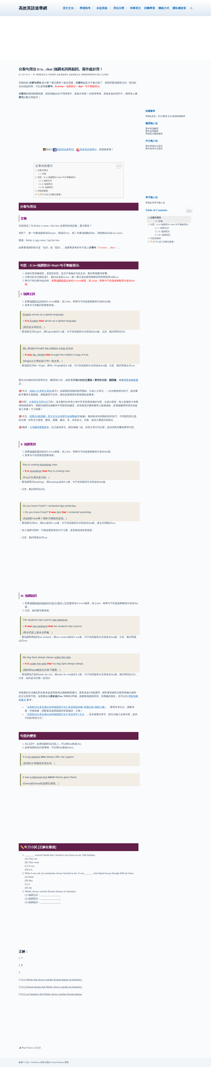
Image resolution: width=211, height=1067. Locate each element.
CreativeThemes (57, 1062)
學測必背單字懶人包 (155, 203)
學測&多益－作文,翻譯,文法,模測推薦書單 (165, 116)
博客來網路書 (131, 380)
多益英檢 (103, 8)
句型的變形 (42, 191)
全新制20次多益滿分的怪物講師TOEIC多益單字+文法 (55, 714)
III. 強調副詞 (47, 187)
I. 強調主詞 (47, 181)
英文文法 (70, 8)
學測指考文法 (41, 75)
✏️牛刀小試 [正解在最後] (49, 194)
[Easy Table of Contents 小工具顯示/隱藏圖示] (189, 210)
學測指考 (87, 8)
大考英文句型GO (38, 402)
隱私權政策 (179, 8)
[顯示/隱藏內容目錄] (118, 166)
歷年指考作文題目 (154, 148)
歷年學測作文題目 (154, 146)
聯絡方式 (163, 8)
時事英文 (135, 8)
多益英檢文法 (74, 75)
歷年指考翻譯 (151, 131)
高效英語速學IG (88, 149)
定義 (44, 174)
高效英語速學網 (33, 8)
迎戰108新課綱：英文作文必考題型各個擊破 (53, 416)
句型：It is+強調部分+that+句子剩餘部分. (56, 177)
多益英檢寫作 (62, 75)
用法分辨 (120, 8)
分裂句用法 (42, 170)
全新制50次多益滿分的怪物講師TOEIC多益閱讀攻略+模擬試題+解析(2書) (66, 707)
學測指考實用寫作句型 (90, 75)
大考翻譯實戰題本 (39, 427)
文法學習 (104, 75)
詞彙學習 (149, 8)
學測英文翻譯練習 (154, 134)
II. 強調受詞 (47, 184)
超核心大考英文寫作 (40, 391)
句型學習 (52, 75)
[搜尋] (191, 8)
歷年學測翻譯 (151, 128)
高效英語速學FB (65, 149)
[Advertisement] (105, 40)
